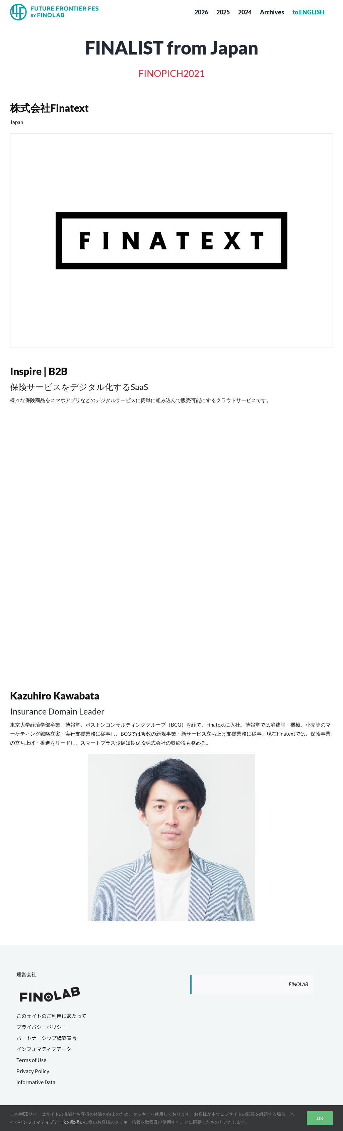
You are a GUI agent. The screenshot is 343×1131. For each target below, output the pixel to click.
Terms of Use (31, 1059)
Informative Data (35, 1082)
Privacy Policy (32, 1070)
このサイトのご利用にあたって (51, 1015)
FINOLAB (298, 984)
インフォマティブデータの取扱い (51, 1122)
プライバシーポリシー (41, 1026)
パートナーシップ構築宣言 (46, 1037)
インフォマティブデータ (43, 1048)
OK (320, 1118)
